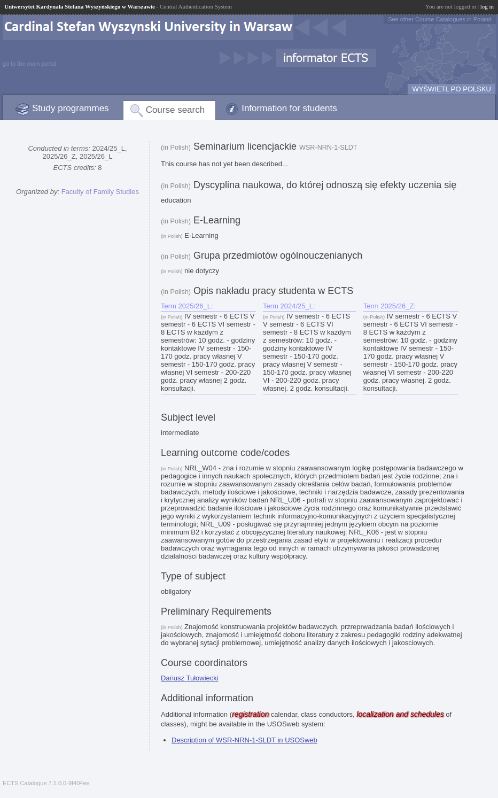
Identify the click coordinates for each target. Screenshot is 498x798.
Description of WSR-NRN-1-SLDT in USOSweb (244, 740)
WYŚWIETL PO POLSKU (451, 89)
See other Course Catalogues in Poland (440, 19)
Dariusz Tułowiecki (190, 678)
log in (487, 6)
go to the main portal (29, 63)
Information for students (289, 108)
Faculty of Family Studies (100, 192)
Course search (175, 110)
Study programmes (70, 108)
